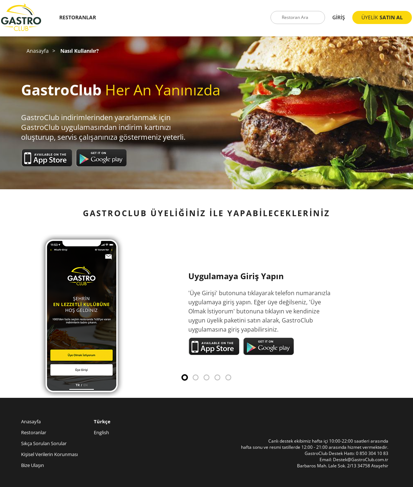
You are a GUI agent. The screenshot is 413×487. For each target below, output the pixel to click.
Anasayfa (38, 50)
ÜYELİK (382, 17)
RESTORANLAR (77, 17)
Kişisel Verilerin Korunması (49, 454)
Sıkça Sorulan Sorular (44, 443)
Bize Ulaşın (32, 465)
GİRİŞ (338, 17)
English (101, 432)
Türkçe (102, 421)
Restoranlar (33, 432)
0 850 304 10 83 (372, 453)
